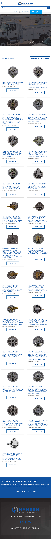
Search (48, 7)
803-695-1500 (32, 527)
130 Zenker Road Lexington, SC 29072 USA (28, 516)
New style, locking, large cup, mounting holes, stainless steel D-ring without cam (12, 83)
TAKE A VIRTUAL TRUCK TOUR (25, 491)
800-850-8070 (23, 527)
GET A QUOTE (35, 12)
